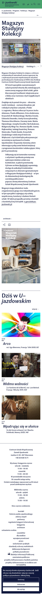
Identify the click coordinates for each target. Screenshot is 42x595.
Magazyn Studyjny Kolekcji (13, 66)
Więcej (36, 309)
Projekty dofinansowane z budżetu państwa (21, 560)
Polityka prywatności (21, 552)
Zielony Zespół (21, 517)
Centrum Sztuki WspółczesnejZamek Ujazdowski (12, 5)
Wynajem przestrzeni (21, 538)
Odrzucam (21, 584)
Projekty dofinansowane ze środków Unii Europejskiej (21, 564)
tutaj (28, 575)
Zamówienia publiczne (21, 557)
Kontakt (21, 511)
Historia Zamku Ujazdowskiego (21, 514)
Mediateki (23, 165)
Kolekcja (23, 10)
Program (16, 10)
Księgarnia (21, 525)
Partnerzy (21, 519)
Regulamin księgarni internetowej (21, 522)
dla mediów (21, 536)
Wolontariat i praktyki (21, 544)
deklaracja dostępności (21, 549)
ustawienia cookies (9, 530)
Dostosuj (21, 579)
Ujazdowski (6, 10)
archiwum (7, 219)
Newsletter (21, 533)
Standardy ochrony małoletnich (21, 546)
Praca (21, 541)
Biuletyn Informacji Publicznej (21, 555)
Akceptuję (21, 589)
